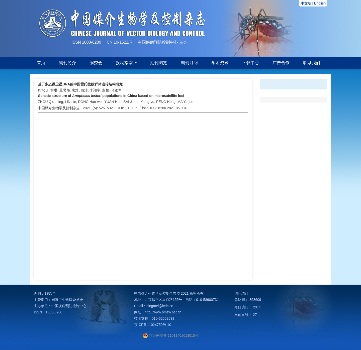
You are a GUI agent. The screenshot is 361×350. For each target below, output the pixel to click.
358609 (255, 300)
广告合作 (281, 62)
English (320, 3)
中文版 (306, 3)
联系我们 (311, 62)
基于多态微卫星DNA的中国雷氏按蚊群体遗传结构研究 (80, 84)
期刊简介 (67, 62)
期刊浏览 (158, 62)
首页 (41, 62)
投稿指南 (126, 62)
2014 (257, 307)
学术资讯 (219, 62)
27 (255, 315)
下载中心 (250, 62)
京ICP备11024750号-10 (152, 325)
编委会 (95, 62)
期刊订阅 (189, 62)
